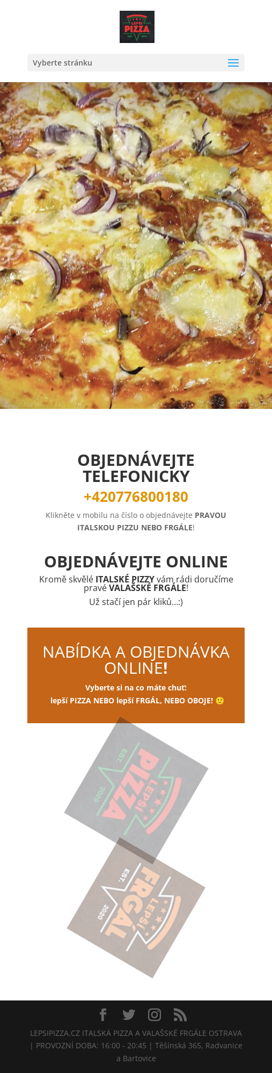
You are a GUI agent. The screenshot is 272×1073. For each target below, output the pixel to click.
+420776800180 (136, 496)
